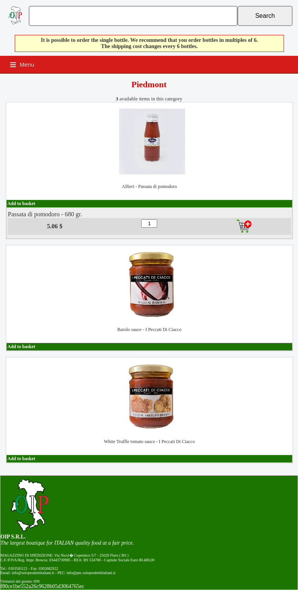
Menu (27, 64)
